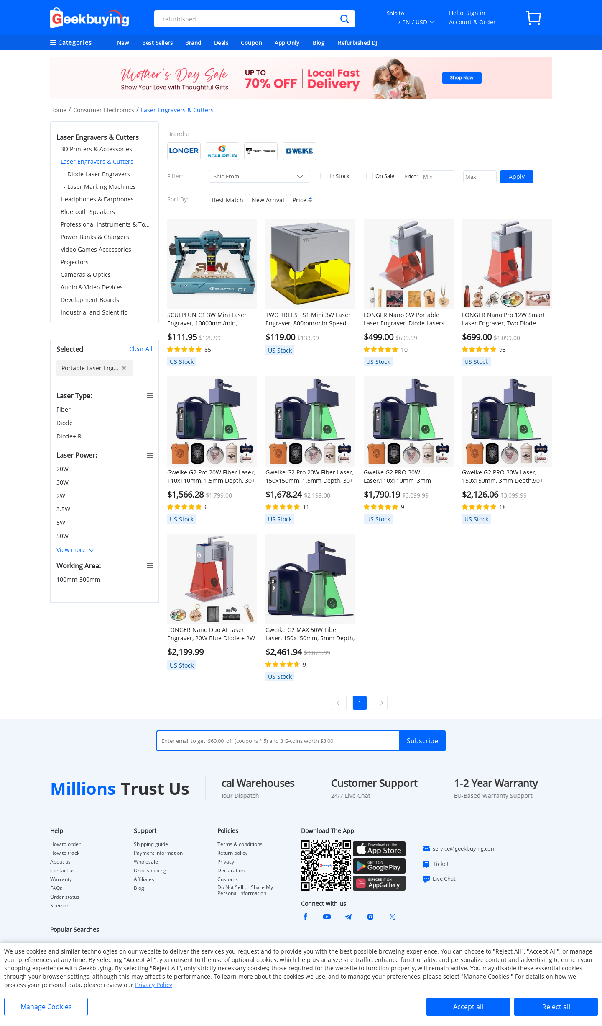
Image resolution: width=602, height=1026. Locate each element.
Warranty (61, 879)
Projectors (75, 262)
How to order (65, 844)
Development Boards (90, 300)
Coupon (251, 42)
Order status (64, 897)
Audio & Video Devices (92, 287)
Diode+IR (69, 436)
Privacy (225, 862)
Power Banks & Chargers (95, 237)
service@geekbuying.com (459, 849)
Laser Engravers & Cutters (97, 161)
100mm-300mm (79, 579)
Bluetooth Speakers (88, 212)
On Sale (380, 176)
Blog (318, 42)
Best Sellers (157, 42)
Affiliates (144, 879)
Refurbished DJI (358, 42)
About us (60, 862)
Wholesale (146, 862)
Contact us (62, 871)
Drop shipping (150, 871)
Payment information (158, 853)
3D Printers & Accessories (96, 149)
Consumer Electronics (103, 110)
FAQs (56, 888)
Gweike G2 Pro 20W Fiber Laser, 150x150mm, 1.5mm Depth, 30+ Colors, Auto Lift (309, 476)
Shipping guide (151, 844)
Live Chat (439, 879)
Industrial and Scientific (94, 312)
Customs (227, 879)
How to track (64, 853)
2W (61, 496)
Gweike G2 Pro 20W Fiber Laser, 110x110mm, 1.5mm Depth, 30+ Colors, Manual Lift (211, 476)
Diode (65, 423)
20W (63, 469)
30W (63, 482)
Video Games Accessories (96, 249)
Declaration (231, 871)
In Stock (334, 176)
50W (63, 536)
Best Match (227, 200)
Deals (221, 42)
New (123, 42)
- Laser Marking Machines (100, 187)
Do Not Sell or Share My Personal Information (245, 890)
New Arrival (268, 200)
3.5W (64, 509)
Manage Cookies (46, 1006)
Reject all (556, 1006)
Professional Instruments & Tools (107, 224)
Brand (193, 42)
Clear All (141, 349)
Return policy (232, 853)
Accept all (468, 1006)
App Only (287, 42)
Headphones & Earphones (97, 199)
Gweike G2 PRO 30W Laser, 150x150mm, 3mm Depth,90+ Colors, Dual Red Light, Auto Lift (506, 476)
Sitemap (59, 905)
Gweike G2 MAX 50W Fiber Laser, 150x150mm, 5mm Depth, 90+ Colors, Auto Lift (310, 634)
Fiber (64, 409)
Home (58, 110)
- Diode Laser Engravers (97, 174)
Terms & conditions (240, 844)
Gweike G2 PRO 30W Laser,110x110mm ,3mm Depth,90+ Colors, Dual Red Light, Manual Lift (402, 476)
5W (61, 522)
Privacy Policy (153, 985)
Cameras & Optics (86, 274)
